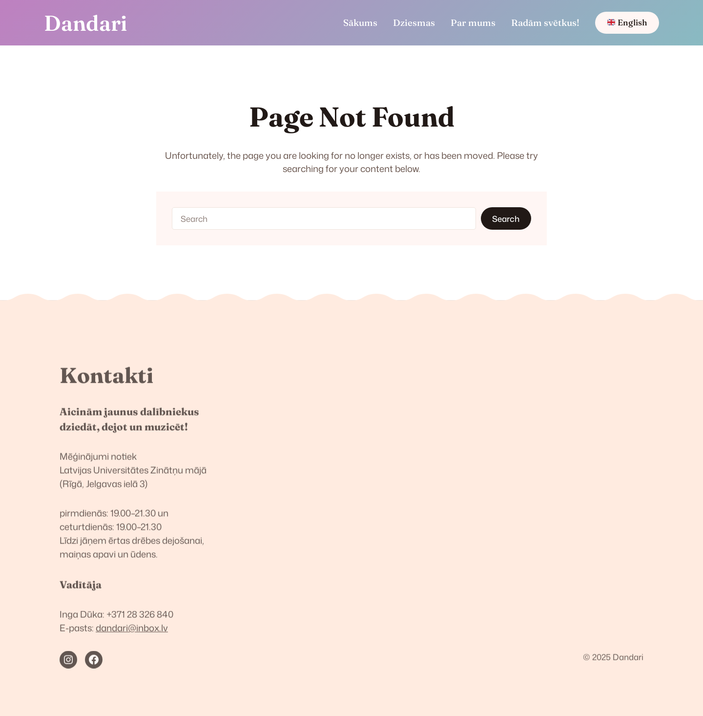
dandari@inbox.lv (132, 630)
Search (505, 218)
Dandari (85, 23)
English (627, 22)
